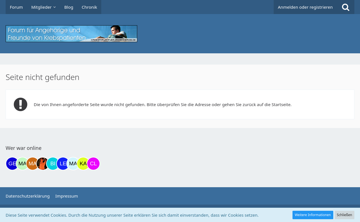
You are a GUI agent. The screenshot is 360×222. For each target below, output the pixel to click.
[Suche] (345, 7)
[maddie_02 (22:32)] (22, 163)
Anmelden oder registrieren (305, 7)
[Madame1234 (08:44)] (32, 163)
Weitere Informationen (313, 214)
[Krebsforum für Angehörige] (180, 33)
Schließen (344, 214)
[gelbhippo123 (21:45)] (12, 163)
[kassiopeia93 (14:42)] (83, 163)
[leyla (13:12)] (63, 163)
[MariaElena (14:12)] (73, 163)
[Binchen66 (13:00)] (53, 163)
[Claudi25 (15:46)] (93, 163)
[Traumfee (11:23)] (43, 163)
